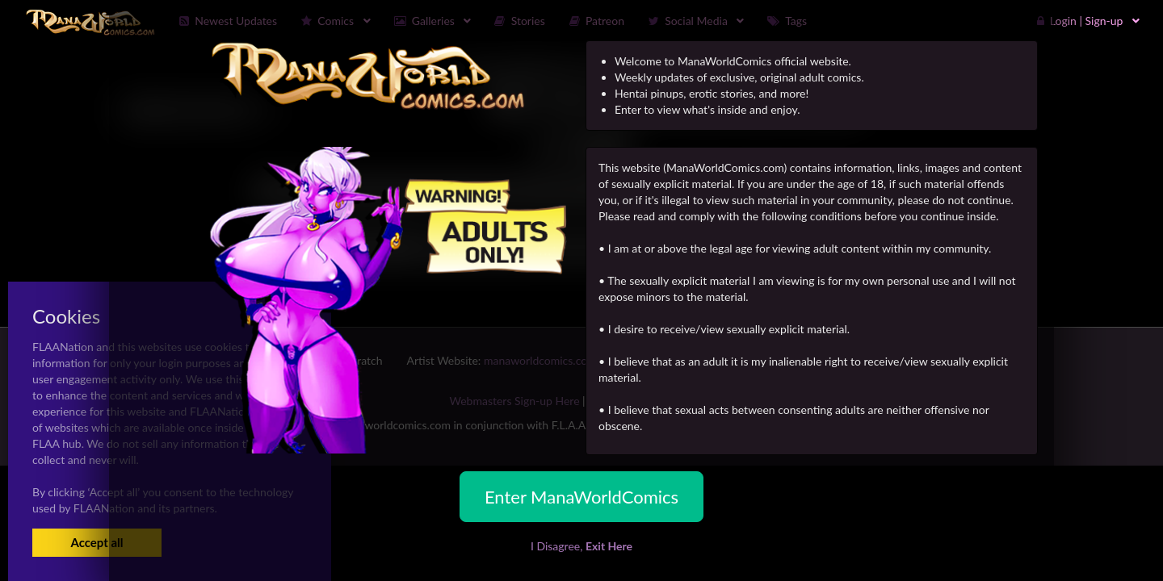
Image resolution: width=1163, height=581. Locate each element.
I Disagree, (581, 546)
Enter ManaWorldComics (581, 497)
